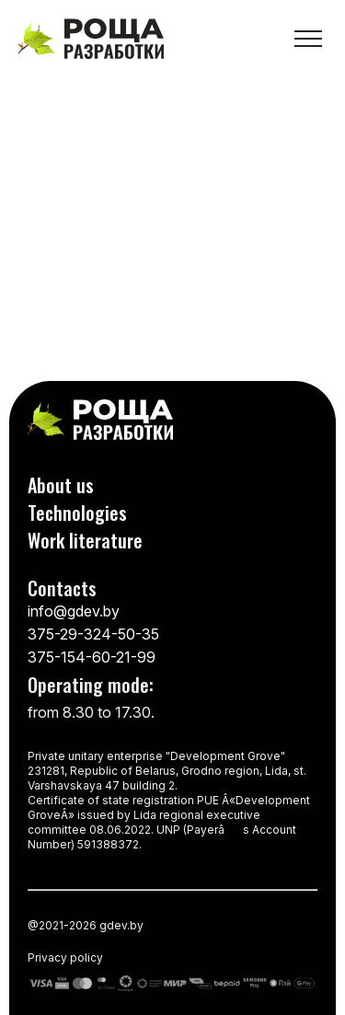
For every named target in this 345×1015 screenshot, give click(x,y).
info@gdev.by (74, 611)
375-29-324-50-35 (93, 634)
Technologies (77, 512)
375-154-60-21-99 (91, 657)
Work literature (85, 540)
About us (61, 485)
